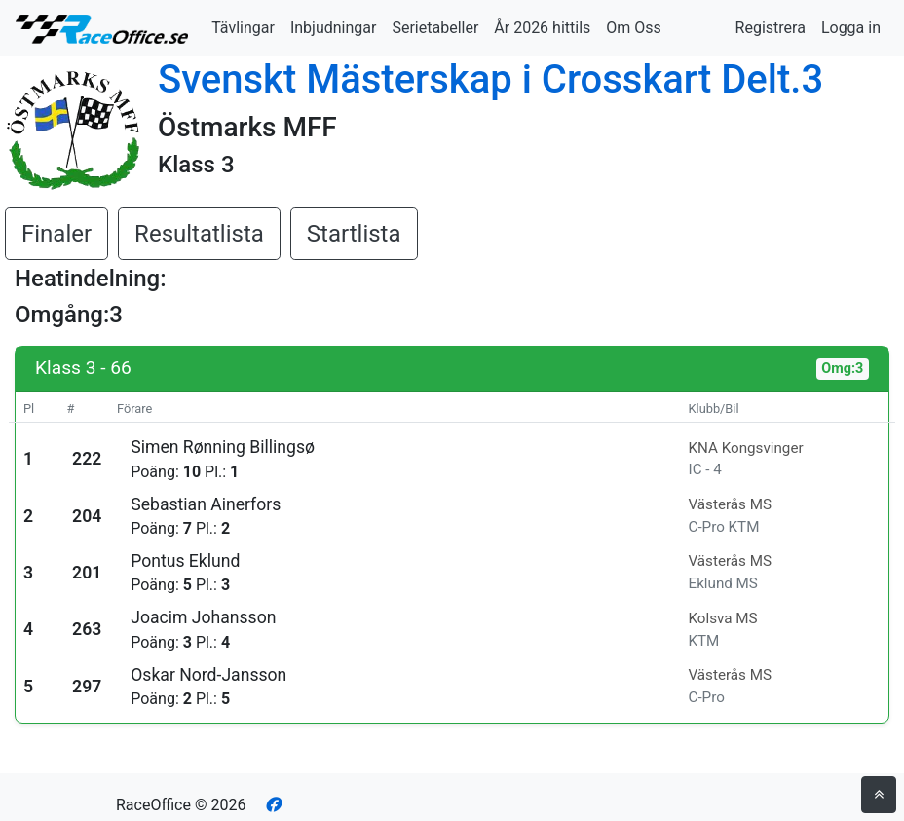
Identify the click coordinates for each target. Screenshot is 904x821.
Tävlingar (243, 28)
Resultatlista (199, 233)
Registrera (770, 28)
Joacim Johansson (203, 617)
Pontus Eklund (185, 561)
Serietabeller (435, 28)
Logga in (851, 28)
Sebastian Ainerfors (206, 504)
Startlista (354, 233)
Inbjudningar (333, 28)
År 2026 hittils (542, 28)
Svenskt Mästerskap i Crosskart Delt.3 (490, 79)
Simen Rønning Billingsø (223, 447)
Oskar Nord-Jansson (208, 675)
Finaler (56, 233)
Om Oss (633, 28)
